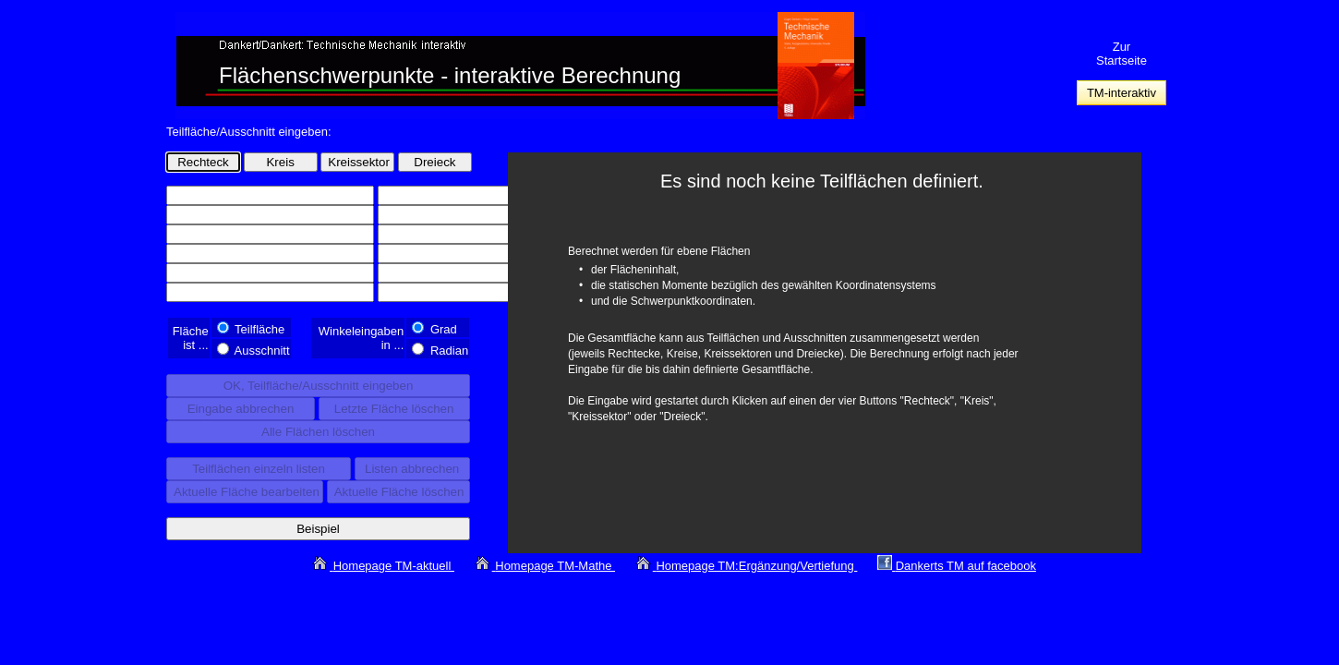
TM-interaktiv (1121, 93)
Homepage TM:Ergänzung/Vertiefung (756, 566)
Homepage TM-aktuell (393, 566)
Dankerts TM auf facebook (966, 566)
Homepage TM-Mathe (555, 566)
